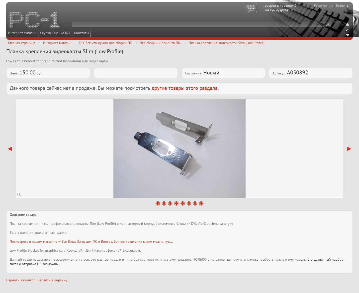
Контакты (81, 33)
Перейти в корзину (52, 280)
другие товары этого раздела (185, 88)
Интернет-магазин (22, 33)
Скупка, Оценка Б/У (55, 33)
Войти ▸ (342, 5)
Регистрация (323, 5)
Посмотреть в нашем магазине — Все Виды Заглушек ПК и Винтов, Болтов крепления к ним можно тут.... (91, 241)
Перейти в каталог (20, 280)
